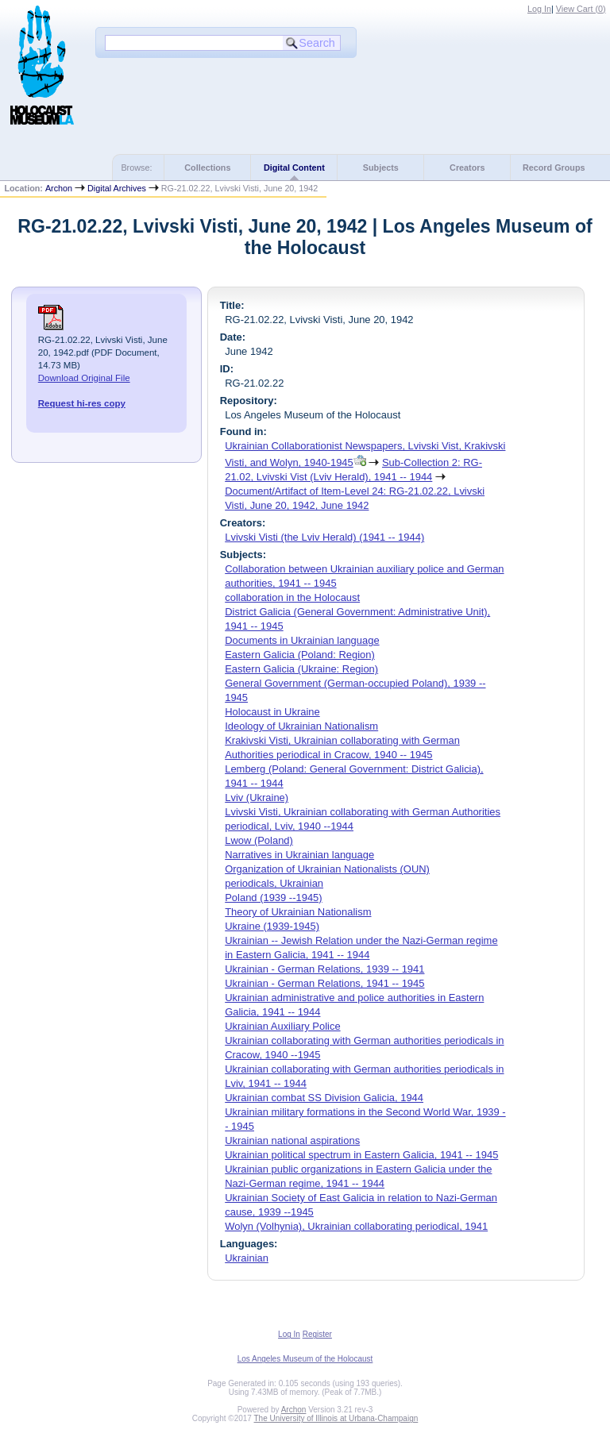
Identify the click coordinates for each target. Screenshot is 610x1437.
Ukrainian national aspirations (292, 1140)
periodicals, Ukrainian (274, 883)
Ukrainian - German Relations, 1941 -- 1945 (324, 983)
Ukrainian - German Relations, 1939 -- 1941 (324, 969)
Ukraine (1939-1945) (272, 926)
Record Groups (554, 167)
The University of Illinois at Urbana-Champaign (336, 1418)
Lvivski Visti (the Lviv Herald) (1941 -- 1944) (324, 537)
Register (317, 1334)
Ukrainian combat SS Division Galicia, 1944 (324, 1098)
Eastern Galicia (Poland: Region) (300, 655)
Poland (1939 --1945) (273, 897)
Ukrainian (246, 1258)
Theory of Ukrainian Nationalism (298, 912)
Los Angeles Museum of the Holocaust (305, 1358)
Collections (207, 167)
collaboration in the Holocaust (292, 597)
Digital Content (294, 167)
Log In (539, 8)
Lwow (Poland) (259, 840)
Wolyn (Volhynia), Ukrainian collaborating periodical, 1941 (356, 1226)
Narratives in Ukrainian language (299, 855)
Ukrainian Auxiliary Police (282, 1026)
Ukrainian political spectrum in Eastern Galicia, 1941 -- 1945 (361, 1155)
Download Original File (84, 378)
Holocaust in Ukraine (272, 712)
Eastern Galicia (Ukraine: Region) (301, 669)
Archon (58, 188)
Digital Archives (116, 188)
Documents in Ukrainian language (302, 640)
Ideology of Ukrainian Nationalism (301, 726)
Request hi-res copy (81, 403)
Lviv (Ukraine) (256, 797)
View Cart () (581, 8)
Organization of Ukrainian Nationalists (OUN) (327, 869)
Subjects (381, 167)
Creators (467, 167)
